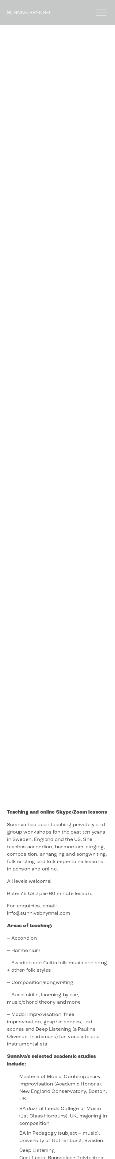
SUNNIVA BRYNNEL (29, 12)
